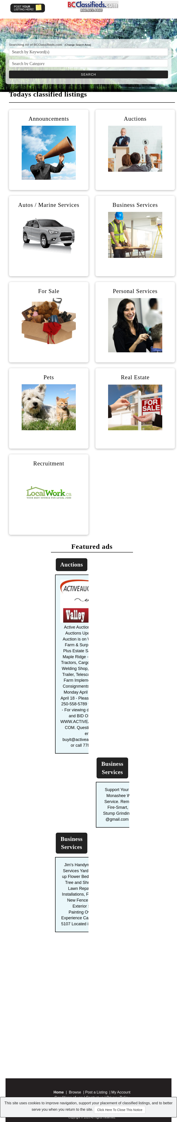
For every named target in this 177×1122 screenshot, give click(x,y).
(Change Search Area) (78, 44)
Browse (75, 1092)
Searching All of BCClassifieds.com (35, 44)
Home (58, 1092)
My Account (120, 1092)
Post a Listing (96, 1092)
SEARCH (88, 74)
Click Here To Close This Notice (119, 1110)
